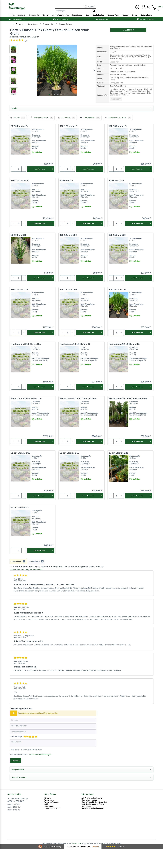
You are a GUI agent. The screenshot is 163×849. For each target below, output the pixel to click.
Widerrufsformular (51, 802)
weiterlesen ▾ (116, 99)
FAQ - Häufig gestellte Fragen (93, 804)
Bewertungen (18, 561)
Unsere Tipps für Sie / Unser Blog (94, 802)
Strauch (17, 117)
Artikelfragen (36, 561)
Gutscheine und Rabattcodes (93, 808)
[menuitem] (75, 6)
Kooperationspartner (52, 808)
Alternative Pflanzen (20, 777)
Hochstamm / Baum (41, 117)
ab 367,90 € (128, 30)
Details (14, 108)
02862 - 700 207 (15, 801)
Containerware (89, 117)
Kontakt (47, 798)
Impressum (48, 806)
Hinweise (95, 847)
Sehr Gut (86, 846)
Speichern (16, 761)
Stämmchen (66, 117)
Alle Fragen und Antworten (92, 798)
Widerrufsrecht (50, 800)
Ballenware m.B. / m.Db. (117, 117)
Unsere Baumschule (89, 800)
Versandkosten (76, 843)
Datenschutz (86, 806)
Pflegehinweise (18, 770)
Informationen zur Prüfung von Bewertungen (26, 569)
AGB (46, 804)
